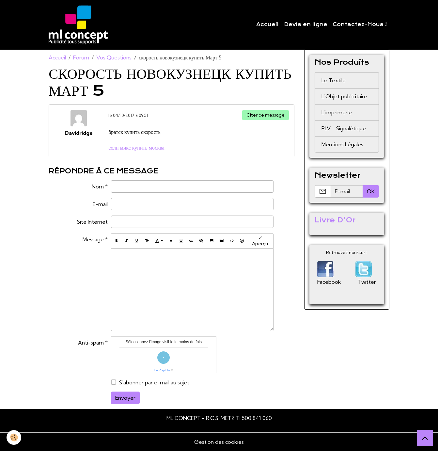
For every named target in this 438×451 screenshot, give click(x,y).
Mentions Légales (342, 144)
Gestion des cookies (219, 442)
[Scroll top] (425, 438)
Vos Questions (114, 57)
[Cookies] (14, 437)
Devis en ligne (305, 24)
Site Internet (92, 221)
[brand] (79, 24)
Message (93, 239)
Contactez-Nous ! (360, 24)
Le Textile (333, 80)
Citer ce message (265, 115)
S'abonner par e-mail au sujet (154, 382)
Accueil (267, 24)
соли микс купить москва (136, 147)
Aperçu (260, 241)
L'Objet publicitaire (344, 96)
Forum (81, 57)
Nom (98, 186)
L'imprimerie (336, 112)
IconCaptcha (162, 370)
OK (371, 191)
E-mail (100, 204)
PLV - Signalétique (343, 128)
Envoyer (125, 398)
